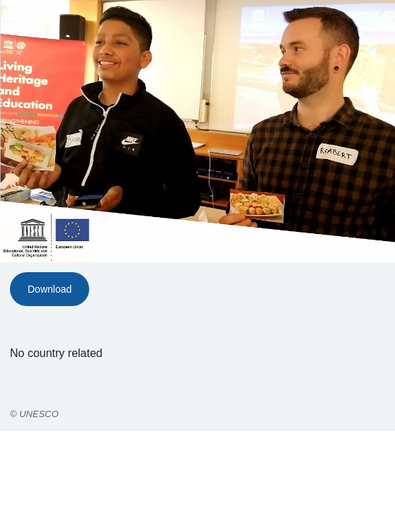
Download (49, 289)
